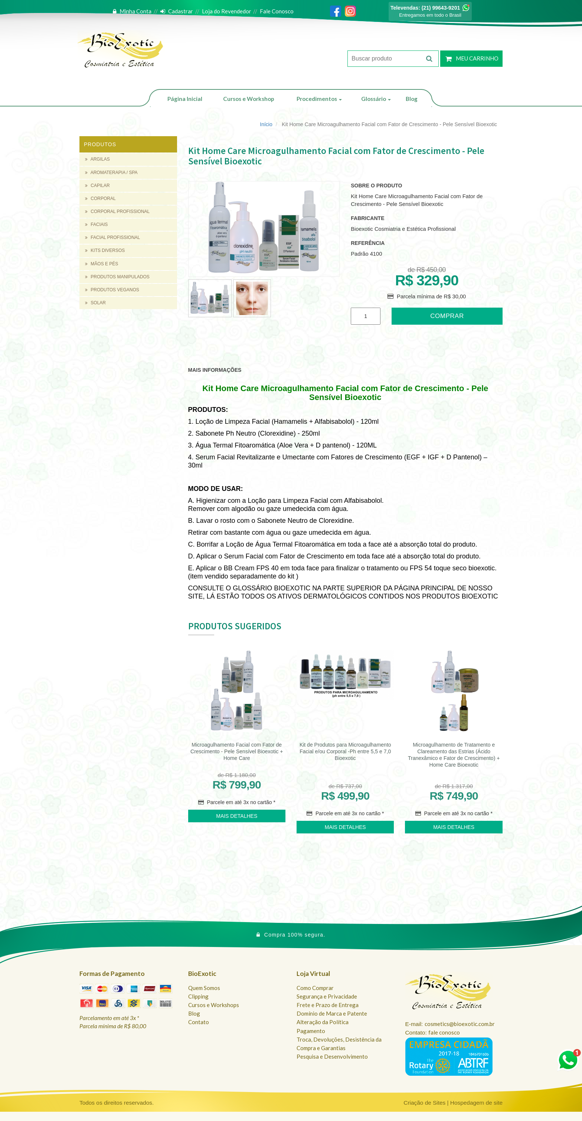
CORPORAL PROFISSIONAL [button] (117, 211)
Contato (198, 1022)
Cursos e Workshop (248, 98)
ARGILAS (97, 159)
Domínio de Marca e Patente (332, 1013)
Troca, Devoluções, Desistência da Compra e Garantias (339, 1043)
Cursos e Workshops (213, 1005)
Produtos (100, 144)
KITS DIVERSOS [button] (105, 250)
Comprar (447, 315)
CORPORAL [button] (100, 198)
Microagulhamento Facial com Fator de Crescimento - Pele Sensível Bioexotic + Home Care (236, 751)
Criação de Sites (424, 1102)
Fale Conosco (277, 11)
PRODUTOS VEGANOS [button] (112, 289)
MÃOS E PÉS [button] (101, 263)
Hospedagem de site (476, 1102)
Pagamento (311, 1030)
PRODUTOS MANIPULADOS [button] (117, 276)
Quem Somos (204, 987)
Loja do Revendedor (226, 11)
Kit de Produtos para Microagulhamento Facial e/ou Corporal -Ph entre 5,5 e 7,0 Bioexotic (345, 751)
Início (266, 124)
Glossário (376, 98)
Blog (412, 98)
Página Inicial (184, 98)
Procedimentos (319, 98)
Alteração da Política (323, 1022)
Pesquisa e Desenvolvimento (332, 1056)
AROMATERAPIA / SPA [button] (111, 172)
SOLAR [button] (95, 302)
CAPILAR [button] (97, 185)
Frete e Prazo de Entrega (328, 1005)
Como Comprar (315, 987)
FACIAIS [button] (96, 224)
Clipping (198, 996)
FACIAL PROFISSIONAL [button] (112, 237)
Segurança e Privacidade (327, 996)
